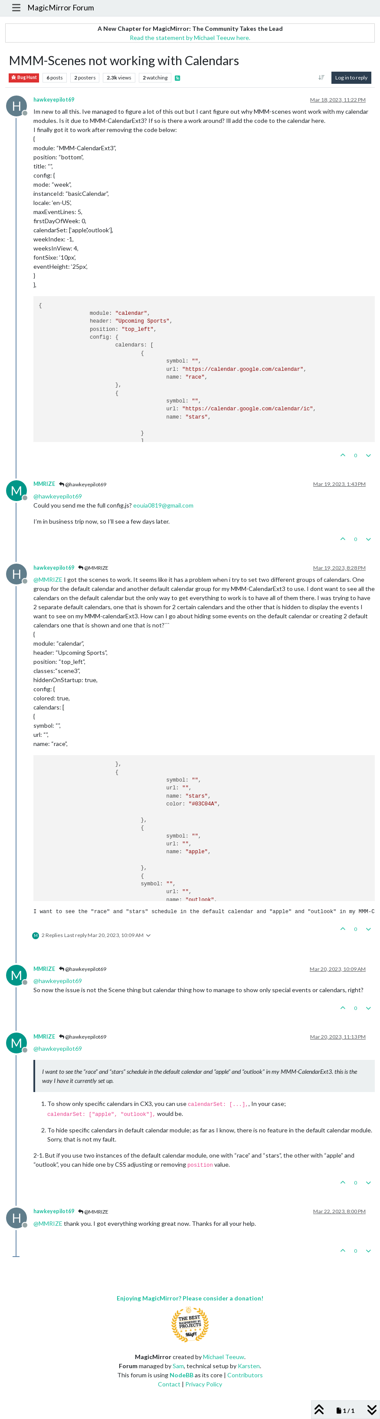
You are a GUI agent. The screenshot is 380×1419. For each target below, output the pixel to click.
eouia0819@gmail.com (163, 505)
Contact (169, 1384)
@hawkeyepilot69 (82, 484)
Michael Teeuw (223, 1356)
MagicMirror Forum (60, 7)
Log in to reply (351, 77)
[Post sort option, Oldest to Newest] (321, 78)
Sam (178, 1366)
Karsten (249, 1366)
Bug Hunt (24, 77)
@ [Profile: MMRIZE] (47, 579)
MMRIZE (44, 484)
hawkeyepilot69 (53, 99)
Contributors (245, 1375)
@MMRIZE (93, 567)
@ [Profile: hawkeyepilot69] (57, 496)
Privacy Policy (203, 1384)
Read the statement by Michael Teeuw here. (190, 37)
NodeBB (181, 1375)
